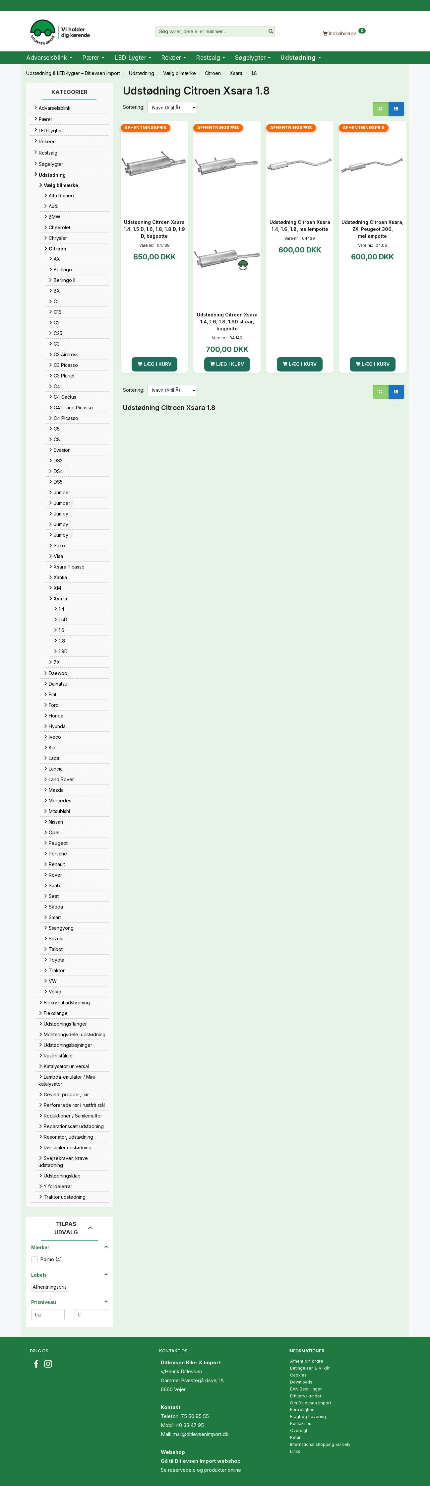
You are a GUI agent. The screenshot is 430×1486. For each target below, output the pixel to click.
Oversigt (298, 1430)
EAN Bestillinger (306, 1388)
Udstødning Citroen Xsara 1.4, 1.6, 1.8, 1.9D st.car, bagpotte (227, 321)
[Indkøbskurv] (344, 33)
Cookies (298, 1375)
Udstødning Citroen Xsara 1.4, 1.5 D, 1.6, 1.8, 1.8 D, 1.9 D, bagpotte (154, 229)
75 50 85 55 (195, 1416)
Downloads (301, 1382)
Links (295, 1451)
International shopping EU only (320, 1444)
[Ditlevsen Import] (59, 29)
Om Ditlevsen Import (310, 1402)
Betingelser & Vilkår (310, 1368)
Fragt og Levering (308, 1416)
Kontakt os (300, 1423)
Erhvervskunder (306, 1395)
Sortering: (133, 107)
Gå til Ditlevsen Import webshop (201, 1461)
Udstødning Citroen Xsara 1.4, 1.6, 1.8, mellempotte (300, 225)
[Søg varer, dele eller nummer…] (271, 31)
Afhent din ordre (306, 1361)
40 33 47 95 (190, 1425)
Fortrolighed (302, 1409)
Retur (295, 1437)
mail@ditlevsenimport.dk (200, 1434)
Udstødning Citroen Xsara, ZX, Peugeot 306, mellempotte (372, 229)
